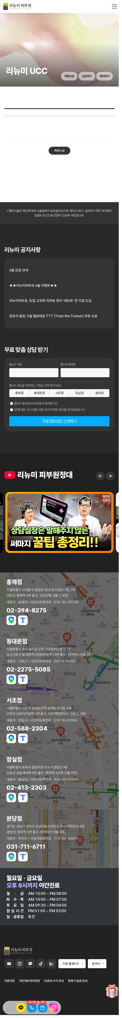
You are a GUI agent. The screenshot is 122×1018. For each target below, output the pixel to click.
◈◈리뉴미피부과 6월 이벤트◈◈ (33, 285)
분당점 (99, 393)
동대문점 (39, 393)
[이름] (33, 372)
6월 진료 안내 (18, 270)
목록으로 (59, 150)
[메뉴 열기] (114, 6)
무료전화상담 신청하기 (59, 421)
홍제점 (19, 393)
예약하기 (105, 76)
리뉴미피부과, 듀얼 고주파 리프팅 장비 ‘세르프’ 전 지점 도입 (50, 301)
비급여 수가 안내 (54, 981)
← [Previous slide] (100, 483)
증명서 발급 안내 (77, 981)
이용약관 (9, 981)
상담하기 (87, 76)
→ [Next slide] (110, 483)
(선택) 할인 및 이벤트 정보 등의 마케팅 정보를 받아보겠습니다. (50, 409)
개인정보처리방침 (29, 981)
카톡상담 (69, 76)
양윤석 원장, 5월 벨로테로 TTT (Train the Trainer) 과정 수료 (53, 316)
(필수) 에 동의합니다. (36, 403)
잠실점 (79, 393)
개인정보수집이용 (31, 403)
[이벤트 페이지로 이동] (112, 992)
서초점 (59, 393)
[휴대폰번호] (85, 372)
